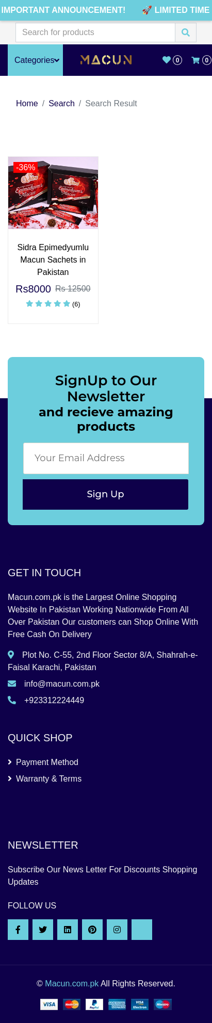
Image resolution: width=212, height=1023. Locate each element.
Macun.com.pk (72, 983)
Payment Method (43, 762)
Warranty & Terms (44, 778)
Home (27, 103)
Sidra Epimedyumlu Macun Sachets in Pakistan (53, 260)
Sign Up (105, 494)
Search (61, 103)
